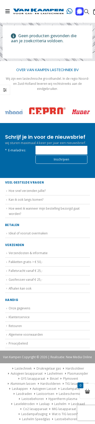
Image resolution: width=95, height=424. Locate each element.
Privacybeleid (18, 343)
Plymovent (70, 378)
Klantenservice (19, 317)
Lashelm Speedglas (36, 419)
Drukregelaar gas (48, 368)
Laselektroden (24, 404)
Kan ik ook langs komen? (26, 199)
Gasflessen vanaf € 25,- (25, 279)
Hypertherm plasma (62, 399)
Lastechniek (21, 368)
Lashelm (60, 404)
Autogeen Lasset (44, 389)
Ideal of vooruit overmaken (28, 233)
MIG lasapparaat (64, 409)
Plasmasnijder (77, 373)
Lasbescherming (71, 394)
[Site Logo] (38, 11)
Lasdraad (78, 404)
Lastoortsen (45, 394)
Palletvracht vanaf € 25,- (26, 271)
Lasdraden (24, 394)
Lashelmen (55, 373)
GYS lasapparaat (33, 378)
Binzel (54, 378)
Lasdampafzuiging (74, 389)
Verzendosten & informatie (28, 253)
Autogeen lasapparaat (27, 373)
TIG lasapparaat (76, 383)
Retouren (15, 326)
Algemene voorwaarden (26, 334)
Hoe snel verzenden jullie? (27, 191)
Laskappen (20, 389)
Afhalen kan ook (20, 288)
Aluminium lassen (23, 383)
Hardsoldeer (75, 368)
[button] (9, 11)
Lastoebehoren (33, 399)
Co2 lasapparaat (35, 409)
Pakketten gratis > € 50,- (26, 262)
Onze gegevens (19, 308)
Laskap (44, 404)
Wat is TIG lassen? (65, 414)
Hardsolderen (50, 383)
